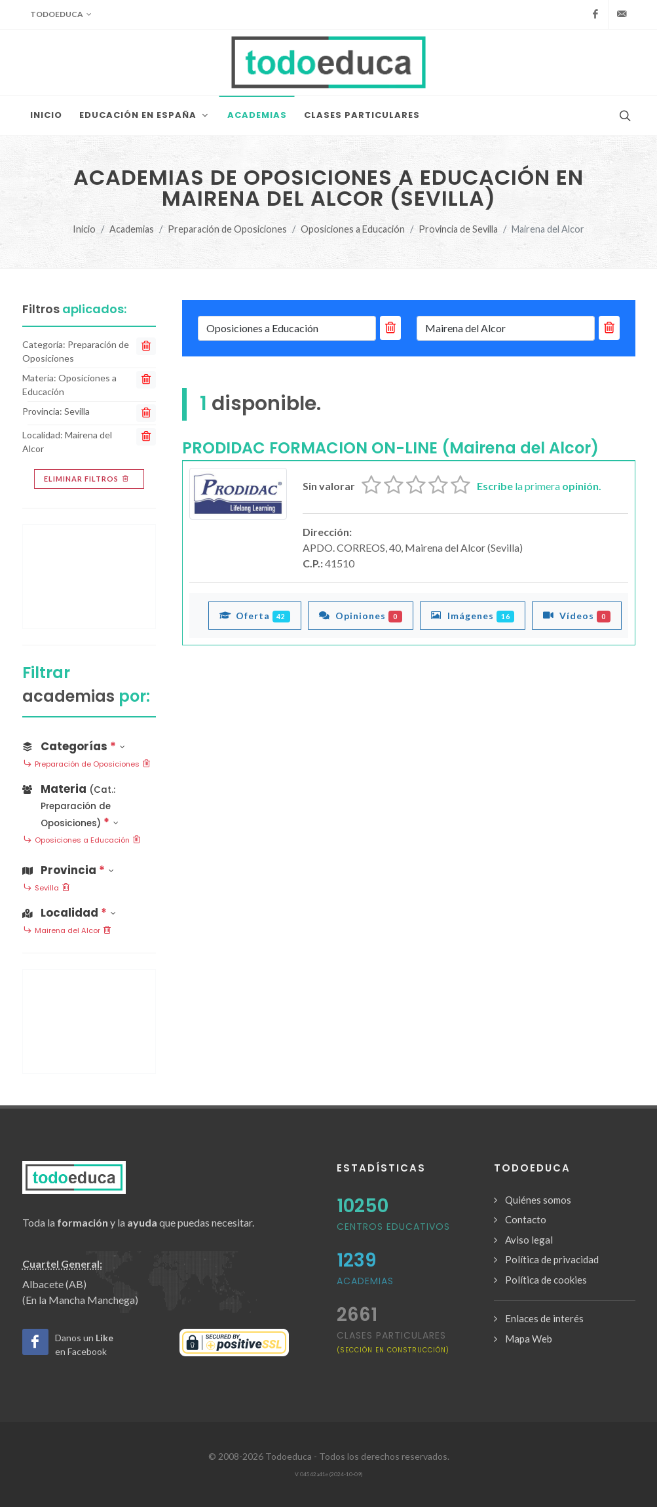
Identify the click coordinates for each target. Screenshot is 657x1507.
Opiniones (360, 615)
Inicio (84, 229)
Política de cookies (546, 1280)
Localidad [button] (69, 913)
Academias (131, 229)
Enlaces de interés (544, 1318)
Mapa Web (528, 1339)
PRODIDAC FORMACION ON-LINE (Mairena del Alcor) (390, 448)
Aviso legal (529, 1240)
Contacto (525, 1219)
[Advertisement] (89, 576)
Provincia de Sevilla (458, 229)
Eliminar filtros (87, 479)
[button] (89, 803)
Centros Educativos (393, 1226)
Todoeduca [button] (61, 14)
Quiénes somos (538, 1200)
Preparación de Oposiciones (227, 229)
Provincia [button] (68, 870)
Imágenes (473, 615)
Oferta (255, 615)
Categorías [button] (73, 746)
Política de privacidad (552, 1259)
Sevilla (46, 888)
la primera (539, 486)
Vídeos (576, 615)
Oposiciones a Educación (353, 229)
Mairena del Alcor (67, 931)
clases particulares (393, 1341)
